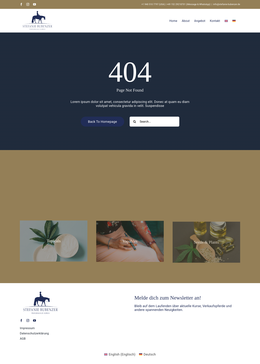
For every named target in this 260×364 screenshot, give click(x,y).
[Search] (135, 122)
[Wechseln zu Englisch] (226, 20)
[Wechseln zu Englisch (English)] (119, 354)
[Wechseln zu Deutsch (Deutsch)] (147, 354)
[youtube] (34, 321)
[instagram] (27, 321)
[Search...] (154, 122)
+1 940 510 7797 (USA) (153, 4)
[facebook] (21, 321)
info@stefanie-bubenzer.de (226, 4)
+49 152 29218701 (176, 4)
